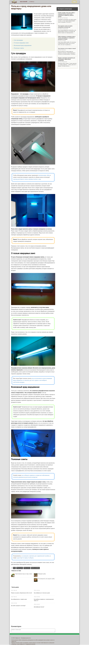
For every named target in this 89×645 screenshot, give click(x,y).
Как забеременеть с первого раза (19, 599)
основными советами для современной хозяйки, (36, 556)
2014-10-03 (37, 604)
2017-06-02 (14, 596)
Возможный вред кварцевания (22, 45)
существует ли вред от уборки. (25, 558)
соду (39, 179)
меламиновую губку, (44, 175)
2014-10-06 (14, 603)
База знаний (23, 1)
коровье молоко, (33, 179)
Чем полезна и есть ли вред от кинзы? (67, 48)
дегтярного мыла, (23, 179)
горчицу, (15, 179)
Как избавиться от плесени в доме (42, 592)
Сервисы (31, 1)
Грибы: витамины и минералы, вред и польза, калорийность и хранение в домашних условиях (66, 38)
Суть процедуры (18, 40)
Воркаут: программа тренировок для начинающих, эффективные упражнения (66, 59)
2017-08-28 (14, 590)
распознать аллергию (31, 477)
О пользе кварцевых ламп (21, 43)
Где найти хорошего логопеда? (18, 605)
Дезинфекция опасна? (39, 606)
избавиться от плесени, (22, 380)
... (71, 22)
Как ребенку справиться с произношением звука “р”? (44, 600)
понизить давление (18, 477)
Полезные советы (19, 48)
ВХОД (74, 1)
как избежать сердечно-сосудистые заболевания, (35, 475)
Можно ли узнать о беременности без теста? (21, 592)
